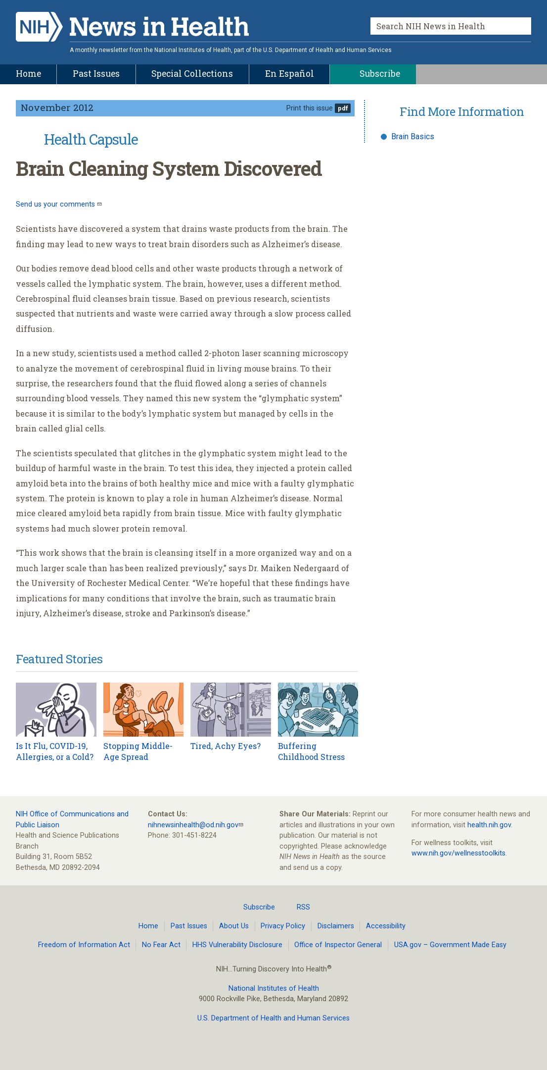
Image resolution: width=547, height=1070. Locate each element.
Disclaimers (336, 926)
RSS (297, 907)
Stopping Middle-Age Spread (138, 751)
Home (148, 926)
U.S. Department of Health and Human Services (273, 1018)
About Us (234, 926)
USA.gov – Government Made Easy (450, 945)
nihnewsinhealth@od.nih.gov (193, 825)
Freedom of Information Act (84, 945)
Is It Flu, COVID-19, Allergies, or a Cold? (54, 751)
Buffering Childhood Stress (311, 751)
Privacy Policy (283, 926)
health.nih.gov (489, 825)
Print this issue (309, 108)
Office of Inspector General (338, 945)
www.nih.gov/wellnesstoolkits (458, 853)
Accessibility (386, 926)
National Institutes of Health (273, 988)
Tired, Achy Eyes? (225, 746)
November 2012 (57, 107)
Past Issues (189, 926)
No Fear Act (161, 945)
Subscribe (253, 907)
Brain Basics (412, 136)
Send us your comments (56, 204)
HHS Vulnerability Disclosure (237, 945)
